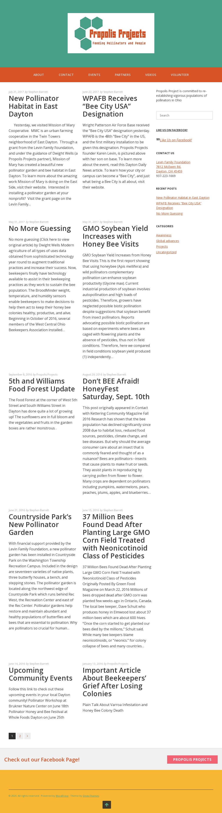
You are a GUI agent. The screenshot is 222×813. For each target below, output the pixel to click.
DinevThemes (91, 795)
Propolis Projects (46, 374)
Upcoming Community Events (40, 674)
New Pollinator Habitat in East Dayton (34, 106)
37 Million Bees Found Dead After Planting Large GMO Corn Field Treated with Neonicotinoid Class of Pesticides (116, 536)
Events (94, 75)
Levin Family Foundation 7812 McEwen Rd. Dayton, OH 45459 (173, 166)
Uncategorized (166, 252)
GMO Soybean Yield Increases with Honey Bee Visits (115, 236)
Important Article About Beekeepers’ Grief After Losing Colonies (114, 681)
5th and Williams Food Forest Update (42, 384)
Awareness (163, 235)
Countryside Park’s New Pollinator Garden (40, 524)
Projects (162, 246)
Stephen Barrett (38, 92)
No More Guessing (40, 228)
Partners (123, 75)
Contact (66, 75)
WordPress (62, 795)
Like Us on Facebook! (172, 130)
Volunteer (180, 75)
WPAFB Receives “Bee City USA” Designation (110, 106)
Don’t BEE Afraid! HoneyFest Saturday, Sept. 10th (116, 388)
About (38, 75)
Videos (150, 75)
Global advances (167, 241)
